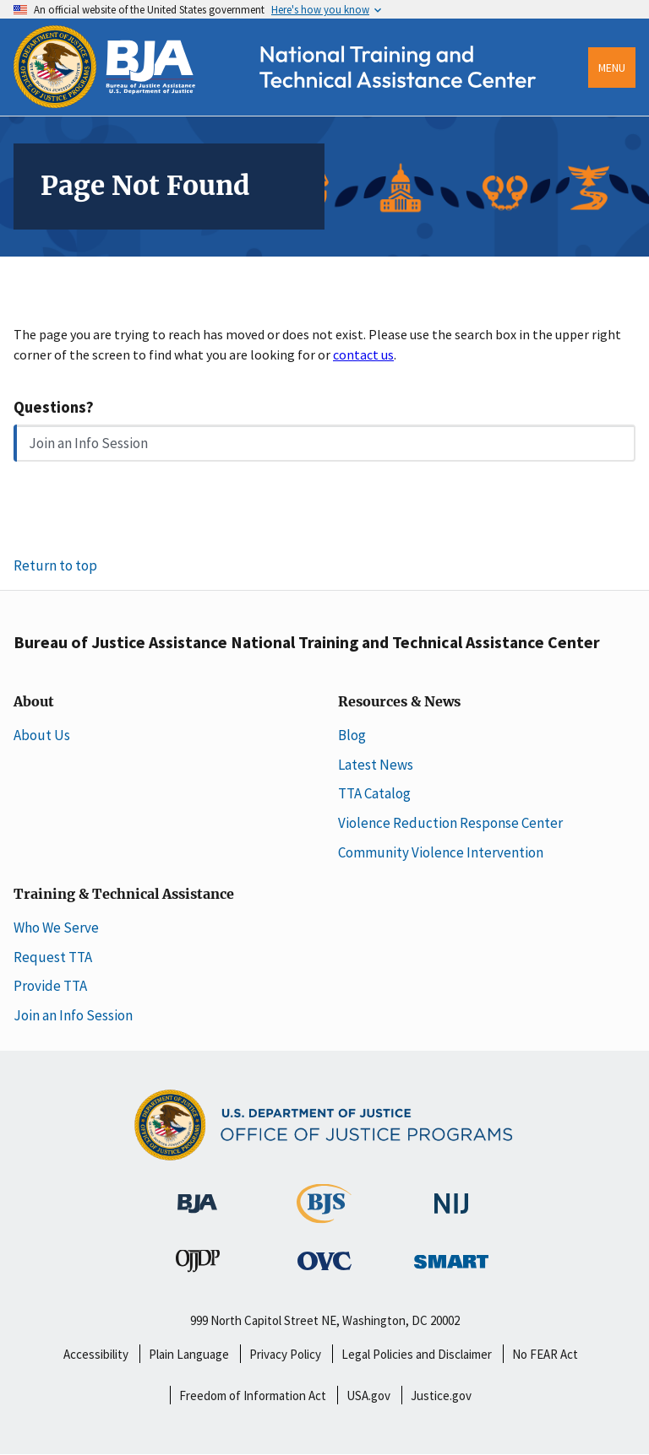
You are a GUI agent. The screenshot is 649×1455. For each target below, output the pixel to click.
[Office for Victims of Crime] (324, 1260)
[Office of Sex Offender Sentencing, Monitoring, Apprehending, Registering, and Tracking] (451, 1256)
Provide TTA (50, 985)
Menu (611, 67)
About (34, 702)
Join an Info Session (88, 443)
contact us (363, 354)
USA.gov (368, 1395)
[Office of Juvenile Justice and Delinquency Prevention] (198, 1264)
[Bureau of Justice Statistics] (324, 1215)
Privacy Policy (285, 1354)
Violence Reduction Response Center (450, 823)
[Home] (290, 103)
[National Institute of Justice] (451, 1196)
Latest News (375, 764)
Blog (352, 735)
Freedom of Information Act (252, 1395)
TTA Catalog (374, 793)
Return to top (55, 565)
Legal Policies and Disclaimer (416, 1354)
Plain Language (189, 1354)
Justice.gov (441, 1395)
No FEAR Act (545, 1354)
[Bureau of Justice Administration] (197, 1195)
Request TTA (53, 957)
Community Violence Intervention (440, 852)
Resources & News (399, 702)
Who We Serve (56, 927)
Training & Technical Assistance (124, 894)
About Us (42, 735)
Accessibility (95, 1354)
